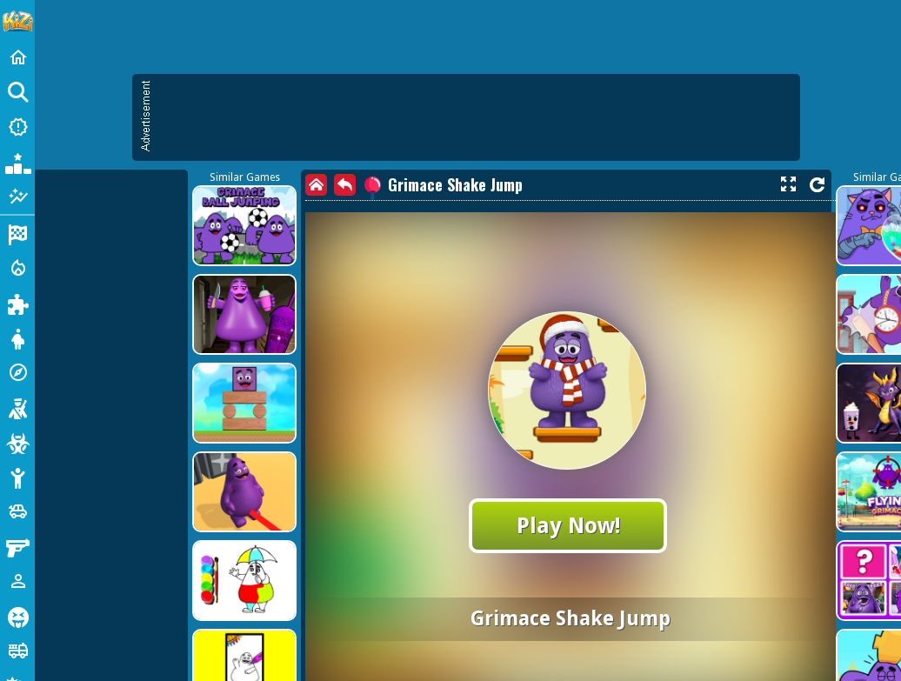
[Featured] (17, 196)
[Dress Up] (17, 337)
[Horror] (17, 615)
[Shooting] (17, 407)
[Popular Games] (17, 161)
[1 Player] (17, 581)
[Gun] (17, 546)
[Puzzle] (17, 302)
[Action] (17, 267)
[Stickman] (17, 476)
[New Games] (17, 127)
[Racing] (17, 233)
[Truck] (17, 650)
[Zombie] (17, 441)
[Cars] (17, 511)
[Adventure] (17, 372)
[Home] (17, 57)
